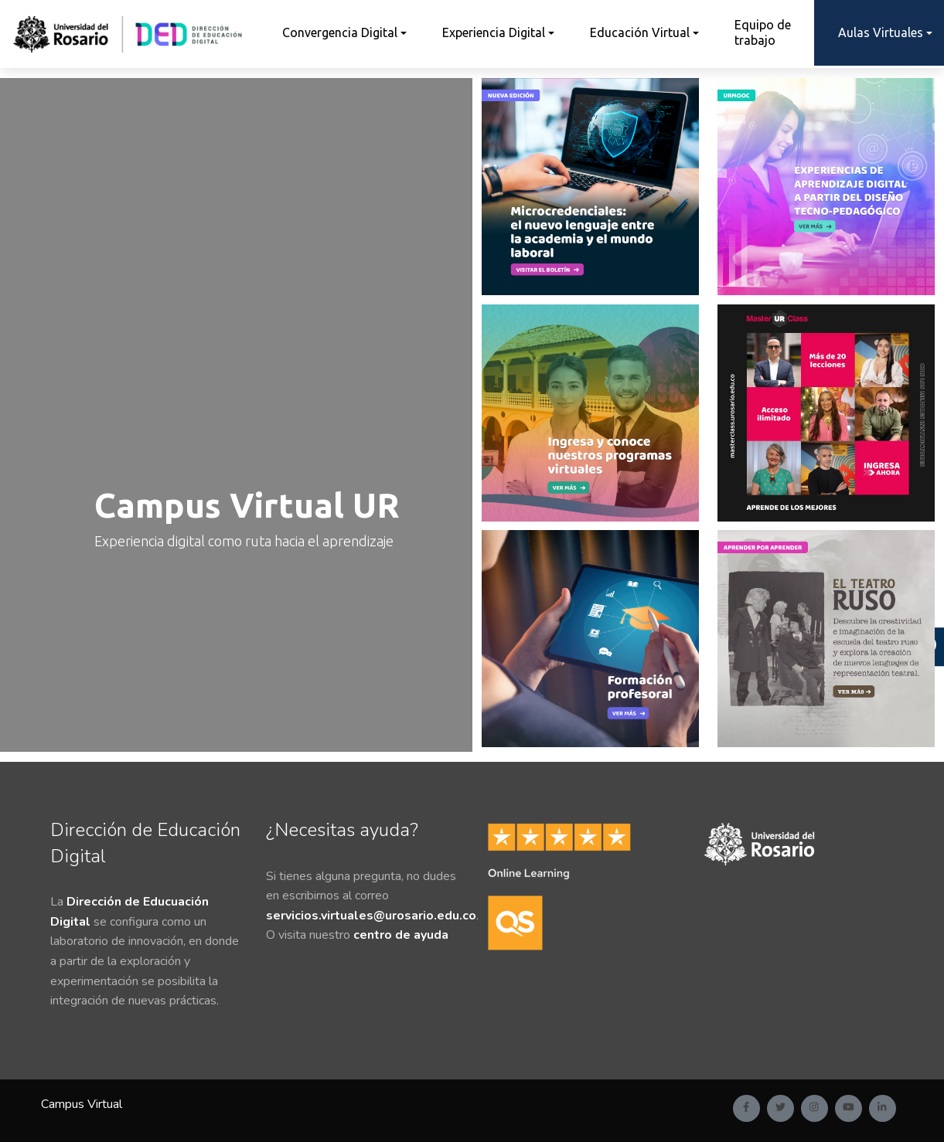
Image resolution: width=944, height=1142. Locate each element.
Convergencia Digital (339, 32)
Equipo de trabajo (762, 32)
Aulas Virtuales (880, 32)
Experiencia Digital (493, 32)
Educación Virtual (640, 32)
